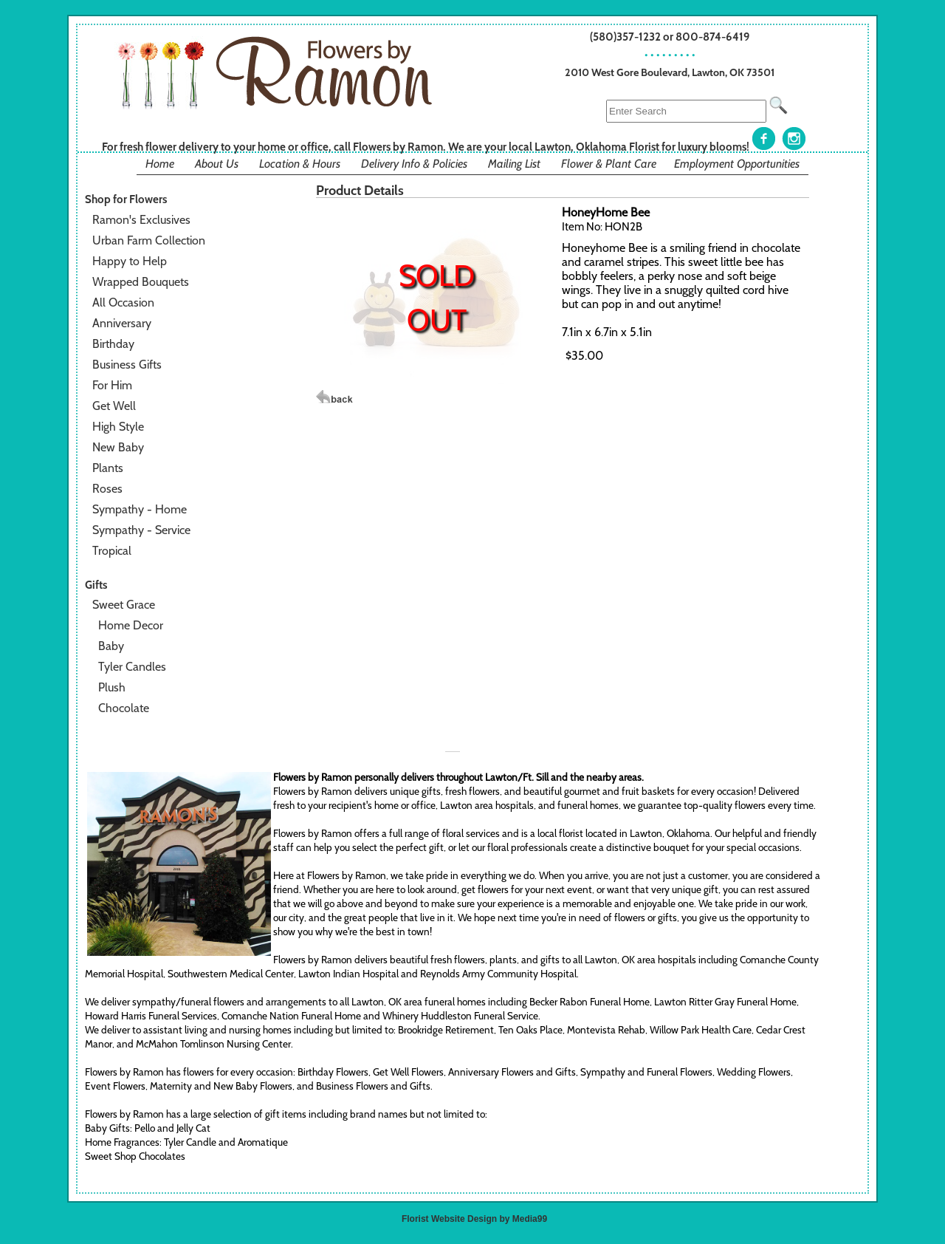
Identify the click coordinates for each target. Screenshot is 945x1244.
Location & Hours (299, 164)
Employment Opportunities (737, 164)
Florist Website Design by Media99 (474, 1219)
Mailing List (514, 164)
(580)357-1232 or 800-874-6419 (670, 37)
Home (159, 164)
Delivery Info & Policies (414, 164)
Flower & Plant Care (608, 164)
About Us (216, 164)
